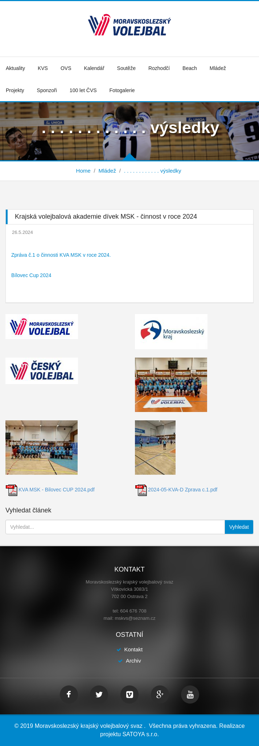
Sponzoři (47, 90)
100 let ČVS (83, 90)
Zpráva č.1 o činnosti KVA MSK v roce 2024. (61, 255)
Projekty (15, 90)
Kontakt (133, 649)
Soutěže (126, 68)
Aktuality (15, 68)
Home (83, 171)
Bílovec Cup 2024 (31, 275)
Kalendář (94, 68)
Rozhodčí (159, 68)
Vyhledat (239, 527)
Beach (189, 68)
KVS (43, 68)
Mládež (218, 68)
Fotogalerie (122, 90)
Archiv (133, 661)
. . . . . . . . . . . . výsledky (152, 171)
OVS (66, 68)
